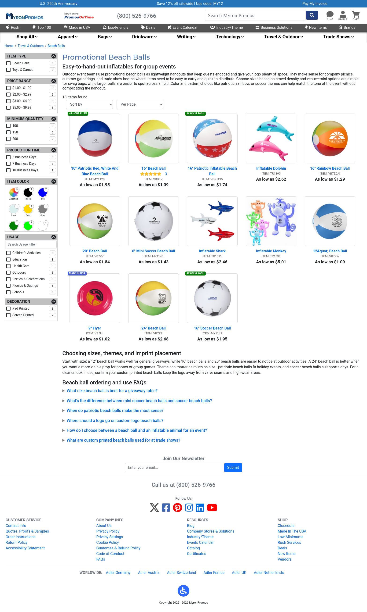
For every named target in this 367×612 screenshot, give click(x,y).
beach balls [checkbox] (34, 63)
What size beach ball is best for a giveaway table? (112, 392)
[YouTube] (212, 511)
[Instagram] (189, 511)
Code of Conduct (110, 555)
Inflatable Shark (212, 252)
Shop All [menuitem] (25, 36)
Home (9, 46)
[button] (342, 14)
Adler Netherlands (269, 574)
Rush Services (289, 544)
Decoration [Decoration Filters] (18, 301)
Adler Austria (149, 574)
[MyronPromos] (24, 15)
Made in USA (77, 27)
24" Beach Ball (153, 330)
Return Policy (16, 544)
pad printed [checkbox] (34, 308)
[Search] (255, 15)
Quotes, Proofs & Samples (27, 533)
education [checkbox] (34, 259)
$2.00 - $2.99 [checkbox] (34, 94)
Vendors (285, 561)
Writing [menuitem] (184, 36)
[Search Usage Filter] (31, 244)
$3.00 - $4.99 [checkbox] (34, 101)
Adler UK (239, 574)
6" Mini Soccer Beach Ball (153, 252)
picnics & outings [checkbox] (34, 285)
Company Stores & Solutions (210, 533)
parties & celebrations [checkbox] (34, 279)
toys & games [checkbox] (34, 69)
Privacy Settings (109, 538)
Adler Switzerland (181, 574)
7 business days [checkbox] (34, 163)
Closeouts (286, 527)
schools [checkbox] (34, 292)
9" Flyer (94, 330)
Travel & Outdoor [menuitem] (281, 36)
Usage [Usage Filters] (13, 237)
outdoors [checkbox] (34, 272)
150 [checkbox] (34, 132)
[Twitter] (154, 511)
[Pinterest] (178, 511)
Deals (148, 27)
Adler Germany (118, 574)
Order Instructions (21, 538)
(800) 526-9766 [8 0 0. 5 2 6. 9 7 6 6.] (195, 486)
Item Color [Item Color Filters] (18, 181)
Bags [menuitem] (103, 36)
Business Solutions (274, 27)
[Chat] (330, 14)
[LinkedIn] (200, 511)
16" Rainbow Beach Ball (330, 169)
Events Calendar (200, 544)
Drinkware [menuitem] (142, 36)
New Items (316, 27)
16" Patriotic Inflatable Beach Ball (213, 172)
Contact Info (16, 527)
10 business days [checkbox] (34, 170)
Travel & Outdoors (31, 46)
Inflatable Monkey (271, 252)
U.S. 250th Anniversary (58, 3)
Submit (233, 469)
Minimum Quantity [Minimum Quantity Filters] (25, 119)
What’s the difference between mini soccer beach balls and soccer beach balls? (139, 402)
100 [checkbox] (34, 125)
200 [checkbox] (34, 138)
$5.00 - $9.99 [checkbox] (34, 107)
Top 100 (41, 27)
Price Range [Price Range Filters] (19, 81)
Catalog (193, 550)
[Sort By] (89, 104)
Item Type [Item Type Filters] (16, 56)
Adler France (214, 574)
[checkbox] (13, 192)
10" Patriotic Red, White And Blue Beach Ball (95, 172)
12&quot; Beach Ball (330, 252)
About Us (104, 527)
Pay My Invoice (314, 3)
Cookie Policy (107, 544)
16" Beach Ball (153, 169)
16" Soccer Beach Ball (212, 330)
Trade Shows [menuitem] (336, 36)
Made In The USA (292, 533)
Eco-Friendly (115, 27)
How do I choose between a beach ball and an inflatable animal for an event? (137, 432)
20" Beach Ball (95, 252)
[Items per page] (140, 104)
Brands (347, 27)
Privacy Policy (108, 533)
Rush (12, 27)
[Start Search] (312, 15)
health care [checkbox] (34, 266)
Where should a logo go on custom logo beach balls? (115, 422)
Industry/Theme (226, 27)
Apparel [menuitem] (66, 36)
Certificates (196, 555)
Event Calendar (183, 27)
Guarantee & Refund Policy (118, 550)
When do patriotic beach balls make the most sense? (115, 412)
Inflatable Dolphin (271, 169)
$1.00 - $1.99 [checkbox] (34, 88)
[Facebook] (166, 511)
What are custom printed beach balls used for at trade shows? (123, 442)
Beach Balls (56, 46)
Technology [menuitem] (228, 36)
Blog (191, 527)
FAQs (100, 561)
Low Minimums (290, 538)
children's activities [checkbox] (34, 253)
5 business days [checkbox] (34, 157)
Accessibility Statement (25, 550)
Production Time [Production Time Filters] (23, 150)
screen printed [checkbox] (34, 315)
